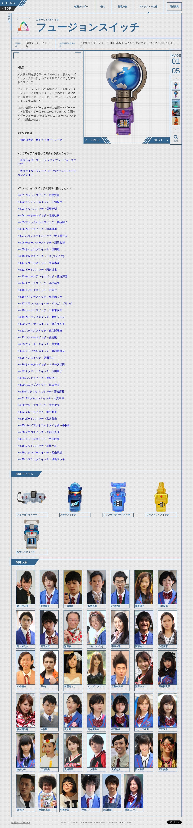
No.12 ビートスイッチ (31, 269)
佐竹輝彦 (62, 276)
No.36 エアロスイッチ (31, 432)
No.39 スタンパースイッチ (33, 452)
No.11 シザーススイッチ (32, 262)
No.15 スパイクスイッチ (32, 289)
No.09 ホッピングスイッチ (33, 249)
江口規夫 (54, 384)
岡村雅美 (51, 411)
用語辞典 (174, 6)
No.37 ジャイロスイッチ (32, 438)
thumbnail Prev (176, 78)
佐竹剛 (53, 337)
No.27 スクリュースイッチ (33, 371)
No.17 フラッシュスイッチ (33, 303)
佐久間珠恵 (55, 330)
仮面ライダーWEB (20, 822)
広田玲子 (57, 371)
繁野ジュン (58, 317)
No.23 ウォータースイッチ (33, 344)
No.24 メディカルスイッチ (33, 350)
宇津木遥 (54, 262)
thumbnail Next (176, 129)
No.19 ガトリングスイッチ (33, 317)
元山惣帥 (57, 452)
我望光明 (51, 208)
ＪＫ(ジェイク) (55, 256)
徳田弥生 (49, 357)
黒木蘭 (56, 344)
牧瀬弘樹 (54, 215)
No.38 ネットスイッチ (31, 445)
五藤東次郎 (55, 310)
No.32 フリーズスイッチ (32, 405)
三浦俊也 (57, 201)
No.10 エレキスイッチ (31, 256)
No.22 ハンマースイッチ (32, 337)
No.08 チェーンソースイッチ (35, 242)
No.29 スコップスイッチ (32, 384)
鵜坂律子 (62, 222)
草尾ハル (51, 445)
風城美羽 (59, 391)
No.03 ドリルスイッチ (31, 208)
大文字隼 (59, 398)
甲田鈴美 (54, 438)
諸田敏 (56, 249)
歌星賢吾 (54, 195)
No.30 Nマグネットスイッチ (34, 391)
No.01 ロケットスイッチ (32, 195)
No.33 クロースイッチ (31, 411)
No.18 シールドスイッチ (32, 310)
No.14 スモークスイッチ (32, 283)
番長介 (66, 425)
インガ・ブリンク (62, 303)
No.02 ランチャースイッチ (33, 201)
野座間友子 (58, 323)
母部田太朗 (53, 432)
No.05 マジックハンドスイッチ (36, 222)
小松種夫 (54, 283)
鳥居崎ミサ (55, 296)
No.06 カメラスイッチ (31, 228)
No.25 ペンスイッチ (29, 357)
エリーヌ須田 (57, 364)
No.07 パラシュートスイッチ (35, 235)
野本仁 (53, 289)
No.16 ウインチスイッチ (32, 296)
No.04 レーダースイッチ (32, 215)
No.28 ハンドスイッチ (31, 377)
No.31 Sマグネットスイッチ (34, 398)
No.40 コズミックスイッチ (33, 459)
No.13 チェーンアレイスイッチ (36, 276)
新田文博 (59, 242)
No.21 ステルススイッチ (32, 330)
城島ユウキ (58, 459)
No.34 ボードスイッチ (31, 418)
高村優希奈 (58, 350)
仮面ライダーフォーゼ (49, 139)
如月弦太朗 (26, 139)
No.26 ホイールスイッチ (32, 364)
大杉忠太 (54, 405)
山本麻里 (51, 228)
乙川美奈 (51, 418)
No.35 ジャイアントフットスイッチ (39, 425)
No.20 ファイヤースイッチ (33, 323)
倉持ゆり (51, 377)
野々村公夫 (60, 235)
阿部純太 (51, 269)
